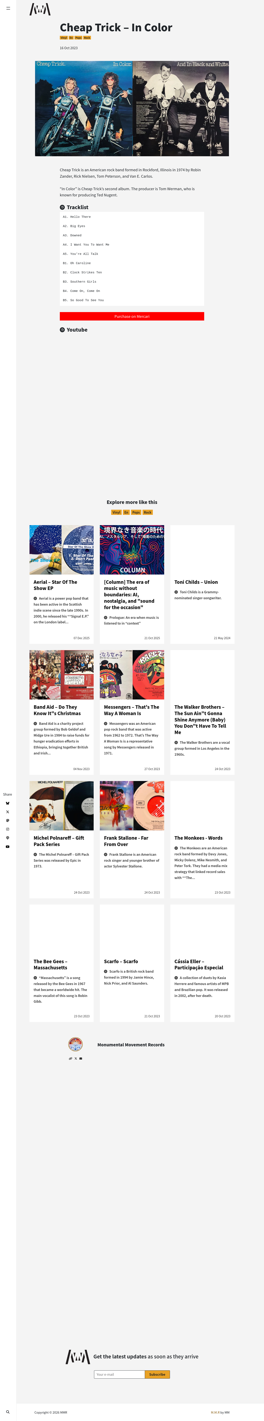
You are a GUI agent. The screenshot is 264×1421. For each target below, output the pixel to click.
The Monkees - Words (198, 837)
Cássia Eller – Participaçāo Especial (198, 964)
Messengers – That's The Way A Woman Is (131, 709)
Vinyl (64, 37)
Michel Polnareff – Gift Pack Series (59, 840)
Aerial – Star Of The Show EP (55, 584)
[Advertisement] (132, 445)
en (71, 37)
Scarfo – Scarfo (121, 961)
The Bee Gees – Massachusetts (50, 964)
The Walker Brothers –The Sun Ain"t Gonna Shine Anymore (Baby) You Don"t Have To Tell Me (200, 719)
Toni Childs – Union (196, 581)
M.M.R (215, 1412)
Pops (78, 37)
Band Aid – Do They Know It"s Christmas (57, 709)
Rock (87, 37)
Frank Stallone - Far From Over (126, 840)
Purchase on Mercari (132, 316)
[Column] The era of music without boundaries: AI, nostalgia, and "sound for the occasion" (129, 594)
